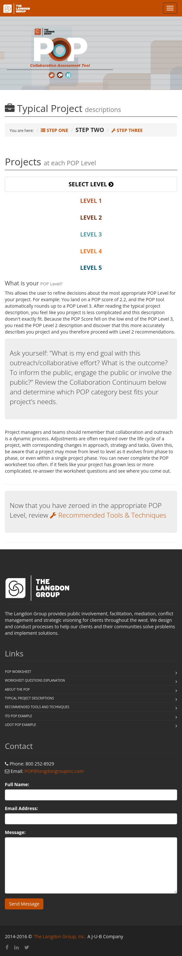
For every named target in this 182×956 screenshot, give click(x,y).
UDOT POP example (20, 724)
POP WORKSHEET (18, 671)
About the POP (17, 689)
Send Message (24, 904)
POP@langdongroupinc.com (54, 771)
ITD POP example (18, 716)
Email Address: (21, 808)
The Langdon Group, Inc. (59, 936)
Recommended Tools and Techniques (37, 707)
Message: (15, 832)
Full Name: (17, 784)
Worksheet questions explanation (35, 680)
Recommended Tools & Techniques (108, 515)
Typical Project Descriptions (29, 698)
